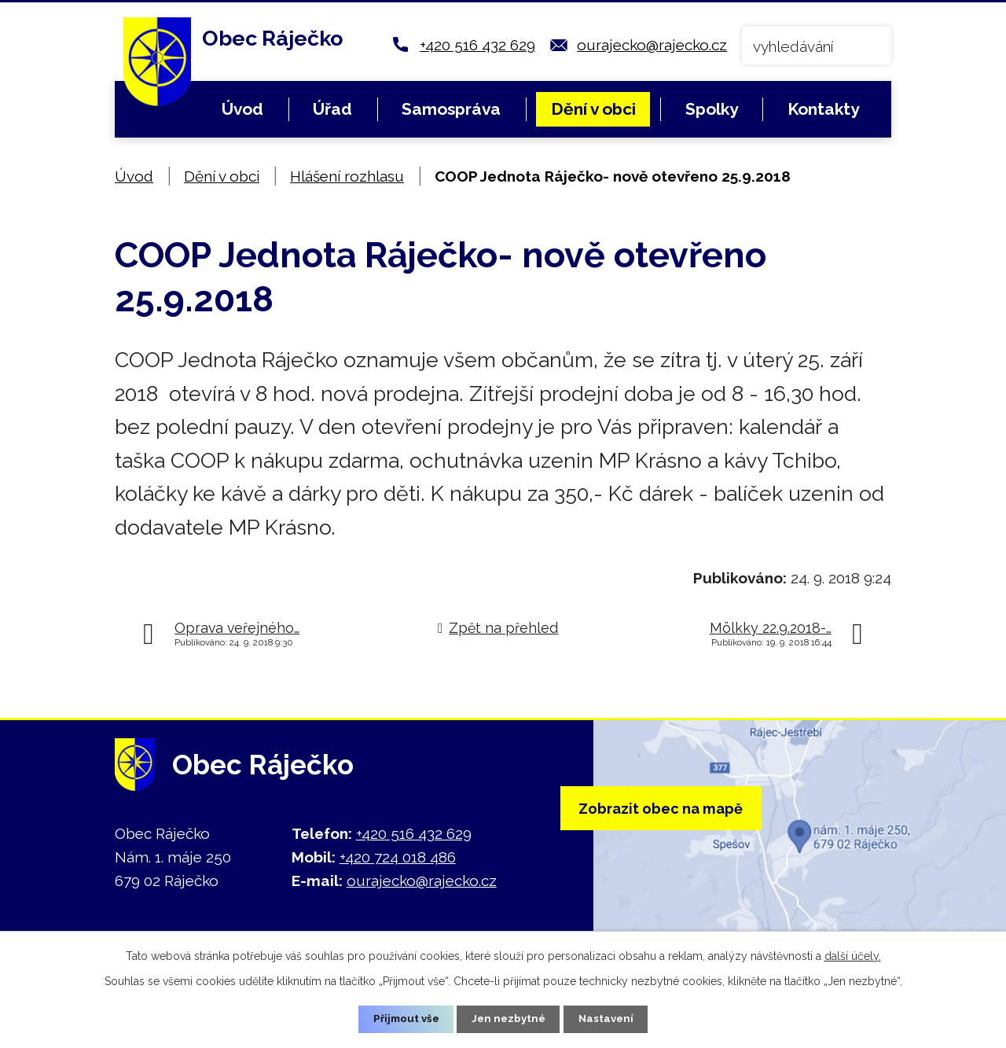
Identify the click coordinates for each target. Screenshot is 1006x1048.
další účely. (852, 954)
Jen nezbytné (509, 1018)
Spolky (711, 109)
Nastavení (609, 1018)
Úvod (242, 109)
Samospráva (451, 109)
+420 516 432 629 (477, 44)
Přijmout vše (403, 1018)
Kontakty (823, 109)
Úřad (332, 109)
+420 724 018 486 (398, 857)
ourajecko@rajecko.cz (652, 44)
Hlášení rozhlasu (347, 176)
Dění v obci (593, 109)
